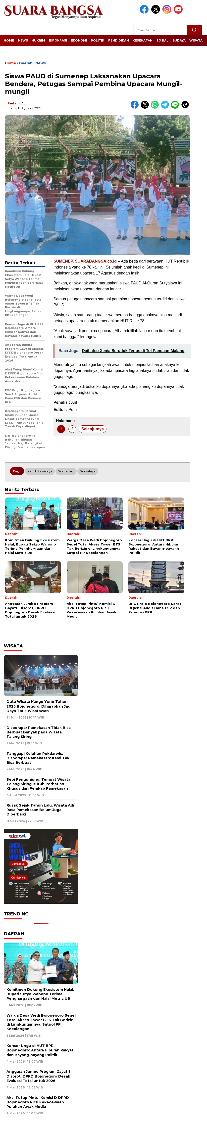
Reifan (13, 103)
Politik (97, 40)
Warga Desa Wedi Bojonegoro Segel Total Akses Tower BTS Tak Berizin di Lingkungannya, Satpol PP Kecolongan (41, 1022)
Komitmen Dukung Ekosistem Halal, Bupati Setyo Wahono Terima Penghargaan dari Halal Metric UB (40, 994)
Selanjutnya (92, 429)
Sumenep (66, 471)
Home (9, 40)
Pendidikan (118, 40)
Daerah (26, 63)
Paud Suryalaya (39, 471)
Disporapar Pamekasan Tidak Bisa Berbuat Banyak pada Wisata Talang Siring (38, 732)
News (23, 40)
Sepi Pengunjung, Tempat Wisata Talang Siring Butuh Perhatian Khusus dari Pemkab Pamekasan (38, 784)
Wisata (196, 40)
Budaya (179, 40)
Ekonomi (79, 40)
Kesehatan (143, 40)
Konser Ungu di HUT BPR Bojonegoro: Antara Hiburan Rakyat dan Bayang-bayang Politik (39, 1050)
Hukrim (38, 40)
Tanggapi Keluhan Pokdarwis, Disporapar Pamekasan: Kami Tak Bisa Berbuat (37, 758)
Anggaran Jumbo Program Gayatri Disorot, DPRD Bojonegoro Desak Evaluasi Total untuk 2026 (38, 1076)
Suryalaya (88, 471)
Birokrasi (58, 40)
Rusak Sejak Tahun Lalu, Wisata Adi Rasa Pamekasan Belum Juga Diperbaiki (40, 809)
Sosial (162, 40)
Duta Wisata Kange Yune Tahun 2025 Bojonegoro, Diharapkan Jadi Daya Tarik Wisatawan (38, 706)
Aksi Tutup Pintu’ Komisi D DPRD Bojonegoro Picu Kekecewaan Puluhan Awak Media (37, 1102)
